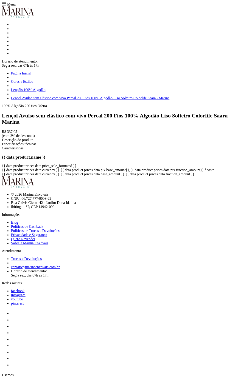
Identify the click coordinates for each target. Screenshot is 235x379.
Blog (14, 222)
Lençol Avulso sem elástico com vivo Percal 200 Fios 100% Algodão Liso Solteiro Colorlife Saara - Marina (90, 98)
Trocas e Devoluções (26, 259)
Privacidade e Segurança (29, 235)
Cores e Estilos (22, 81)
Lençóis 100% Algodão (28, 90)
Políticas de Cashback (27, 226)
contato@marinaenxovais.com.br (35, 267)
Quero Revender (23, 239)
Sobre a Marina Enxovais (29, 243)
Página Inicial (21, 73)
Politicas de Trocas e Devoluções (35, 231)
